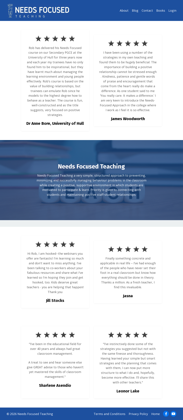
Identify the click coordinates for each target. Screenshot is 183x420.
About (124, 10)
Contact (147, 10)
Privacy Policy (138, 414)
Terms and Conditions (109, 414)
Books (160, 10)
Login (172, 10)
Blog (135, 10)
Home (155, 414)
